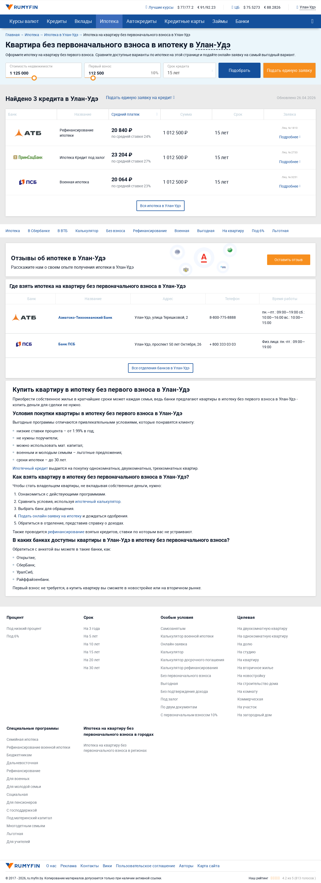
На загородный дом (254, 714)
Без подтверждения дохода (184, 691)
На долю (244, 643)
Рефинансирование (150, 230)
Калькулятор (86, 230)
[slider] (34, 78)
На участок (247, 706)
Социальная (17, 794)
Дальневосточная (22, 762)
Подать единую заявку (289, 70)
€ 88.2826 (272, 7)
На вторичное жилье (255, 667)
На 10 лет (92, 643)
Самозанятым (173, 628)
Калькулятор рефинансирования (189, 667)
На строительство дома (257, 683)
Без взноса (115, 230)
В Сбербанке (39, 230)
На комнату (247, 691)
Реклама (68, 865)
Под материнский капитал (29, 817)
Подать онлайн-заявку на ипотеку (49, 515)
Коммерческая (250, 699)
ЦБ (236, 7)
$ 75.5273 (251, 7)
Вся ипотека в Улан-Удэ (160, 205)
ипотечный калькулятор (97, 501)
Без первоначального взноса (186, 675)
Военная (182, 230)
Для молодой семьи (24, 786)
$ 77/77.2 (185, 7)
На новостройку (251, 675)
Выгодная (206, 230)
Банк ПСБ (66, 344)
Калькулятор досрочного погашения (192, 659)
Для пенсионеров (22, 802)
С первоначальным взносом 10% (189, 714)
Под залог (169, 699)
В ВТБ (63, 230)
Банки (242, 21)
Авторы (186, 865)
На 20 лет (92, 659)
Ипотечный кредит (30, 468)
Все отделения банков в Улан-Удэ (161, 367)
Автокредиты (141, 21)
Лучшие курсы (160, 7)
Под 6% (258, 230)
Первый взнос (100, 66)
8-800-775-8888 (223, 317)
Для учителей (18, 841)
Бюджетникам (19, 754)
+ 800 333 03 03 (223, 344)
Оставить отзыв (288, 259)
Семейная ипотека (22, 739)
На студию (246, 651)
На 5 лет (91, 636)
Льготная (280, 230)
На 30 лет (92, 667)
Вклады (83, 21)
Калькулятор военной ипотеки (187, 636)
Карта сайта (208, 865)
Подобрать (239, 70)
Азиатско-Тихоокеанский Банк (85, 317)
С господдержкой (22, 810)
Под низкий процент (24, 628)
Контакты (89, 865)
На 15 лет (92, 651)
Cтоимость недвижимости (31, 66)
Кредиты (57, 21)
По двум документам (179, 706)
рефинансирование (66, 531)
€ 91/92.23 (206, 7)
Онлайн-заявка (174, 643)
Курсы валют (24, 21)
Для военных (18, 778)
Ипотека (109, 21)
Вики (107, 865)
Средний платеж (125, 114)
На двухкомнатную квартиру (262, 628)
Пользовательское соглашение (145, 865)
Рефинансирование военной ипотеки (38, 747)
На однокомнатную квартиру (262, 636)
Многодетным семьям (26, 825)
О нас (51, 865)
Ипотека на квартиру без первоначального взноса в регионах (115, 748)
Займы (220, 21)
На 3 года (92, 628)
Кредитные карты (185, 21)
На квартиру (233, 230)
